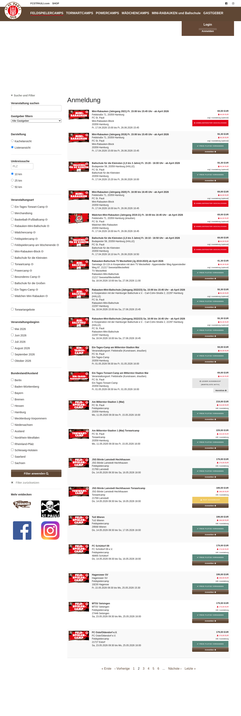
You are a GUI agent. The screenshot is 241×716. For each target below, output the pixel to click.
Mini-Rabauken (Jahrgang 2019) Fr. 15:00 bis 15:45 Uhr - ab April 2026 (130, 134)
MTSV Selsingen (101, 603)
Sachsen (18, 463)
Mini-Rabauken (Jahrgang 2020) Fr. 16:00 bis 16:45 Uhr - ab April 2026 (130, 192)
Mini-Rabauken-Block (27, 251)
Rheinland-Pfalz (22, 444)
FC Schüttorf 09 (100, 546)
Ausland (18, 431)
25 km (16, 180)
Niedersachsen (22, 424)
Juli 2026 (18, 341)
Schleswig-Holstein (24, 450)
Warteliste (220, 390)
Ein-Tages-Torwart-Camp (29, 206)
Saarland (18, 456)
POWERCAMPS (107, 13)
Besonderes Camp (25, 276)
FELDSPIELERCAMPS (46, 13)
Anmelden (208, 31)
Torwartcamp (22, 264)
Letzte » (190, 668)
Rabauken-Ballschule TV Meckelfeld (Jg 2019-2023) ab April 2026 (127, 261)
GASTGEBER (213, 13)
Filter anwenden (36, 473)
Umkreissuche (22, 162)
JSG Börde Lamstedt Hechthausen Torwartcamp (118, 488)
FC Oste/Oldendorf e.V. (104, 632)
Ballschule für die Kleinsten (29, 257)
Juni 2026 (19, 335)
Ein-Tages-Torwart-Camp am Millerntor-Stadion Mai (120, 373)
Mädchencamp (23, 232)
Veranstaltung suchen (36, 104)
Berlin (16, 380)
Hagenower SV (100, 574)
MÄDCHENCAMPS (135, 13)
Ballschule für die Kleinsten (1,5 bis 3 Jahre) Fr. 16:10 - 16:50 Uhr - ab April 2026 (136, 238)
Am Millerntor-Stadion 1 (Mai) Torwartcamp (115, 430)
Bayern (17, 393)
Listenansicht (21, 147)
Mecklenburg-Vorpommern (29, 418)
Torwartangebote (23, 309)
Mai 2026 (18, 329)
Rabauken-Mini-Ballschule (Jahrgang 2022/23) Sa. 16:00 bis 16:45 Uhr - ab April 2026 (138, 318)
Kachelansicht (21, 141)
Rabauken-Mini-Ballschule (30, 226)
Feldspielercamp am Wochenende (35, 245)
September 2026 (23, 354)
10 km (16, 174)
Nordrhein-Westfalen (25, 437)
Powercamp (21, 270)
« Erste (106, 668)
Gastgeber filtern (36, 119)
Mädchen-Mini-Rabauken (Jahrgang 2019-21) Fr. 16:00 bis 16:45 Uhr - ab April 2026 (137, 215)
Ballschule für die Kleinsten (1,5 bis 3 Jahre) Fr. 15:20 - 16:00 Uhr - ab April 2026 (136, 163)
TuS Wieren (98, 517)
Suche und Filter (24, 95)
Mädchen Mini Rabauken (29, 296)
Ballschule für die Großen (28, 283)
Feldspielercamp (24, 238)
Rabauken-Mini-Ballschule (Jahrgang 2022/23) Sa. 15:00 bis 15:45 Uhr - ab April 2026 (138, 289)
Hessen (17, 405)
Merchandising (21, 213)
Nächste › (174, 668)
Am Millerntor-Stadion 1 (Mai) (108, 402)
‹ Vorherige (122, 668)
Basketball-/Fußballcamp (29, 219)
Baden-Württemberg (25, 386)
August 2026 (20, 348)
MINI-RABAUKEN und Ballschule (176, 13)
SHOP (55, 3)
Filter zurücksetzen (27, 482)
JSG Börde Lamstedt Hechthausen (111, 459)
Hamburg (18, 412)
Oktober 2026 (21, 360)
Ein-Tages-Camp (24, 289)
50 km (16, 187)
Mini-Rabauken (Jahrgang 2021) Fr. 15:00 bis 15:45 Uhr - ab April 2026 (130, 111)
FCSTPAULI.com (40, 3)
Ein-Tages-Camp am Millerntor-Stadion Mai (115, 347)
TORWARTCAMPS (79, 13)
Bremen (17, 399)
